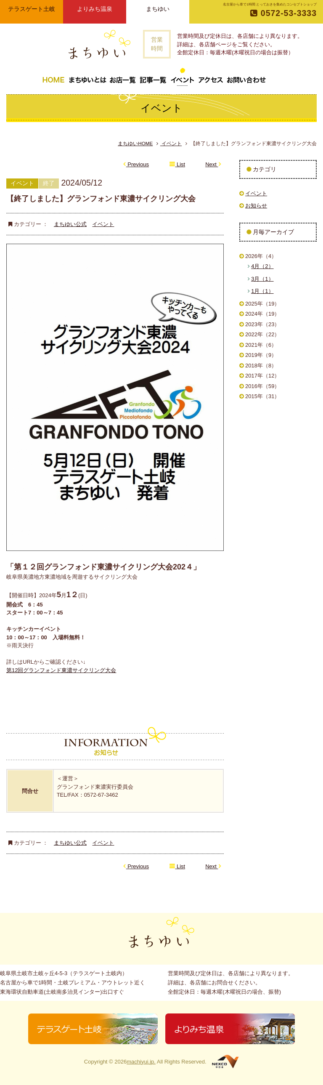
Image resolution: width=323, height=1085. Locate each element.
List (177, 164)
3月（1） (262, 279)
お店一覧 (123, 76)
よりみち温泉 (94, 8)
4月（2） (262, 266)
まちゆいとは (87, 76)
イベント (182, 76)
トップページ (53, 76)
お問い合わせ (246, 76)
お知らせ (256, 205)
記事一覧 (153, 76)
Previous (136, 164)
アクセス (210, 76)
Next (213, 164)
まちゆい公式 (70, 224)
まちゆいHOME (135, 143)
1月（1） (262, 291)
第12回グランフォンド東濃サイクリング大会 (61, 670)
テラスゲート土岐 (31, 8)
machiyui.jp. (141, 1061)
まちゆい (157, 8)
